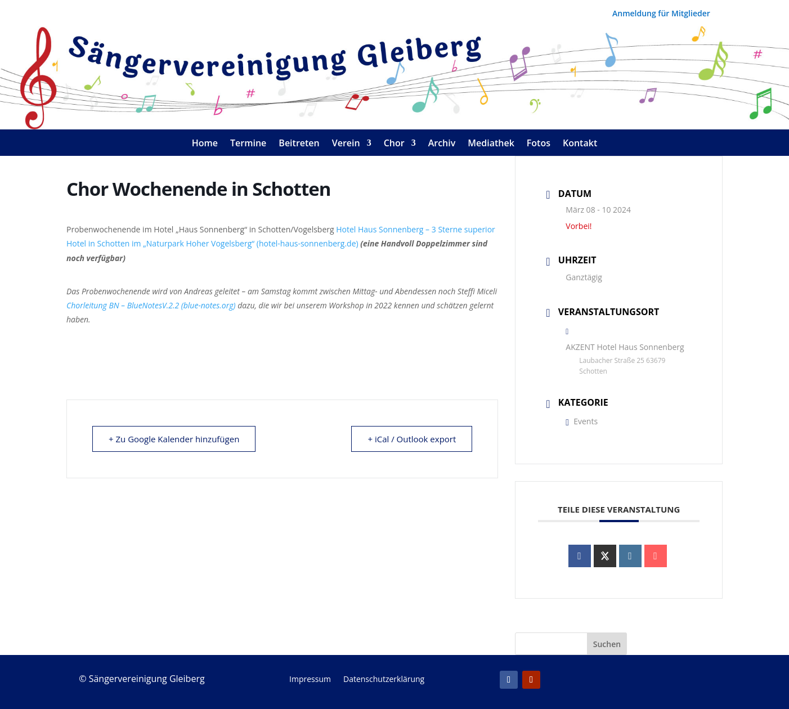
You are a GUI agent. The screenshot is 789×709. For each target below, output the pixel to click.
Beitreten (299, 144)
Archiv (442, 144)
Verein (346, 144)
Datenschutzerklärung (383, 679)
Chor (394, 144)
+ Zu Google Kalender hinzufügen (174, 439)
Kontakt (580, 144)
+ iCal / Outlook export (411, 439)
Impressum (310, 679)
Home (205, 144)
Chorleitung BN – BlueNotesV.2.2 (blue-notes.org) (151, 305)
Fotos (538, 144)
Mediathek (491, 144)
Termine (248, 144)
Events (582, 421)
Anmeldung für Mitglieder (661, 14)
